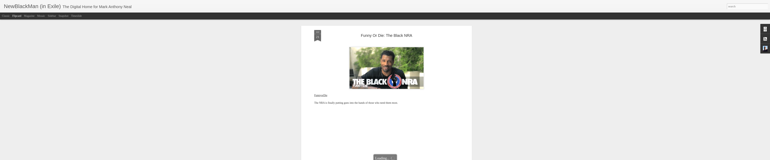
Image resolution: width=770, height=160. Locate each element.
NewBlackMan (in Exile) (389, 148)
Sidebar (52, 15)
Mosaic (41, 15)
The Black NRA (432, 148)
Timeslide (76, 15)
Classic (6, 15)
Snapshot (63, 15)
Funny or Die (367, 148)
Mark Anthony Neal (404, 143)
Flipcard (16, 15)
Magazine (29, 15)
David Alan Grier (349, 148)
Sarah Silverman (414, 148)
